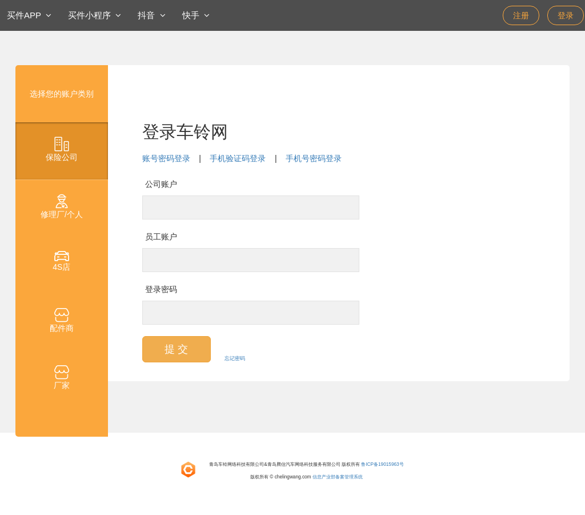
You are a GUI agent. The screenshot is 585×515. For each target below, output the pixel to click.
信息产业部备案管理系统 (337, 477)
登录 (566, 15)
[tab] (61, 150)
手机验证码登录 (238, 158)
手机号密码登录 (314, 158)
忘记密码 (235, 358)
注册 (521, 15)
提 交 (176, 349)
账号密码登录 (166, 158)
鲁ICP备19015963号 (382, 464)
